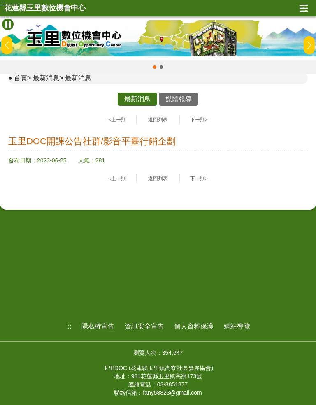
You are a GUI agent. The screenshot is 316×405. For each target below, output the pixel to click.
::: (2, 3)
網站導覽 (237, 326)
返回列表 (158, 119)
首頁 (20, 77)
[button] (154, 67)
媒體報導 (178, 98)
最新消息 (46, 77)
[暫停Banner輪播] (8, 24)
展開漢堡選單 (303, 8)
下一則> (199, 119)
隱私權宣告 (97, 326)
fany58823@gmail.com (172, 392)
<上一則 (117, 119)
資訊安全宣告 (144, 326)
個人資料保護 (194, 326)
